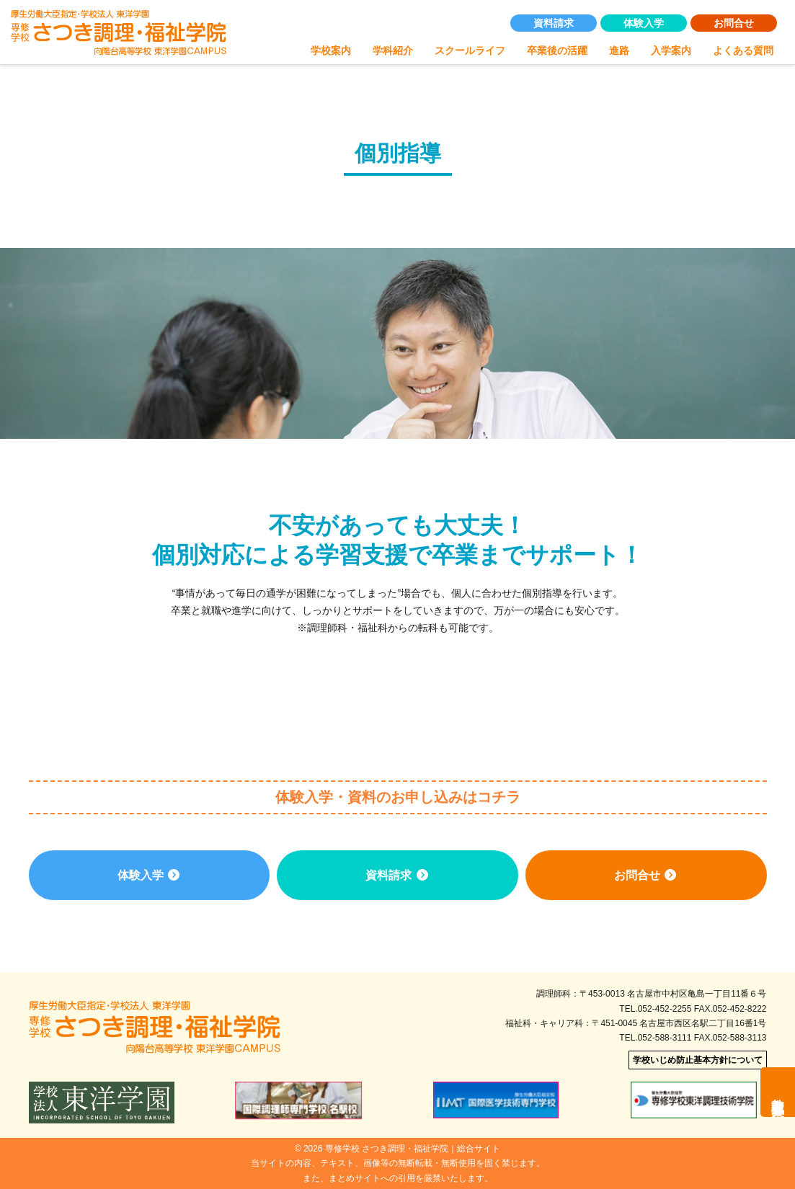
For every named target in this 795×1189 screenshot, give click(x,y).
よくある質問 (743, 50)
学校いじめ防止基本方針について (698, 1060)
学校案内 (331, 50)
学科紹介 (393, 50)
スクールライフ (470, 50)
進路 (619, 50)
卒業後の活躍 (557, 50)
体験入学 (643, 23)
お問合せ (734, 23)
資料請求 (553, 23)
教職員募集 (777, 1092)
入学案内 (671, 50)
